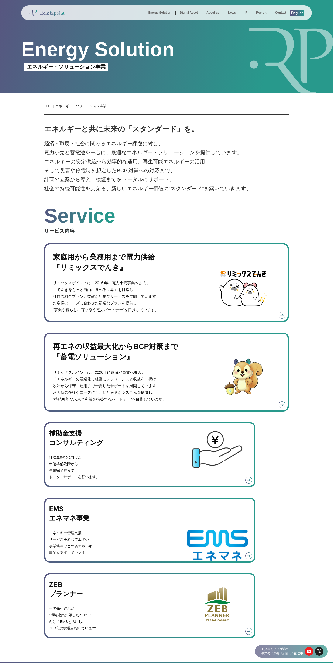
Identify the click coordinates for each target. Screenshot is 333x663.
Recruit (261, 12)
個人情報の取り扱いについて (251, 655)
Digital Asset (189, 12)
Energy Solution (159, 12)
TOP (47, 106)
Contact (280, 12)
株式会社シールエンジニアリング (273, 637)
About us (212, 12)
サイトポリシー (284, 655)
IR (245, 12)
